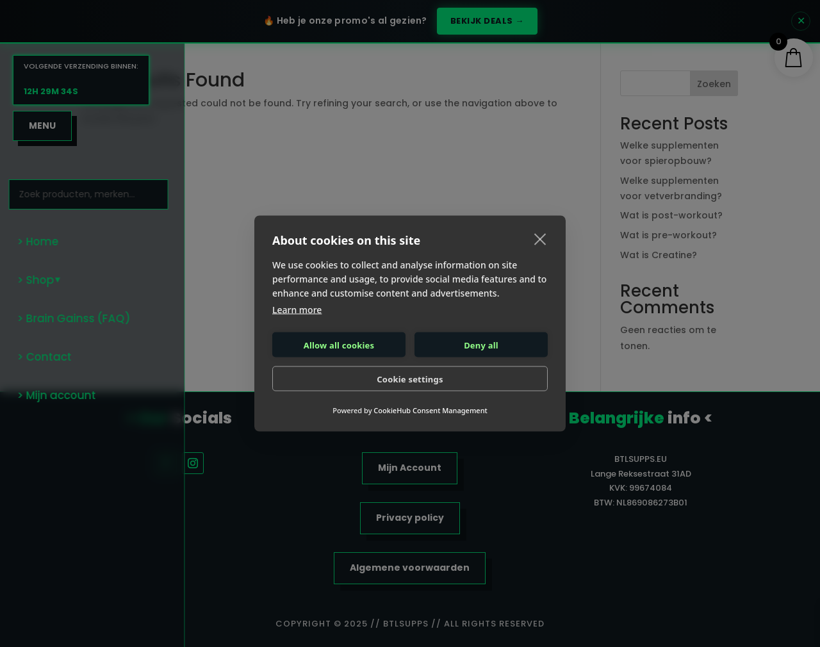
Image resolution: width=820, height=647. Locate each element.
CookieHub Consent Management (430, 410)
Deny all (481, 344)
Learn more (297, 310)
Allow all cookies (339, 344)
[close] (540, 239)
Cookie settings (410, 378)
